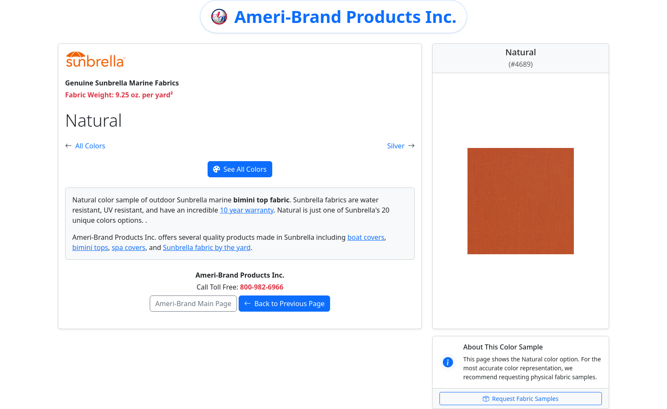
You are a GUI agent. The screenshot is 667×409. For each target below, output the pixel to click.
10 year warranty (247, 210)
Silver (396, 146)
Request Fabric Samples (521, 399)
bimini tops (90, 247)
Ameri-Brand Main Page (193, 303)
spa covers (128, 247)
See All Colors (240, 169)
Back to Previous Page (284, 303)
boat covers (366, 237)
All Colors (90, 146)
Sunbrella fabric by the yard (207, 247)
